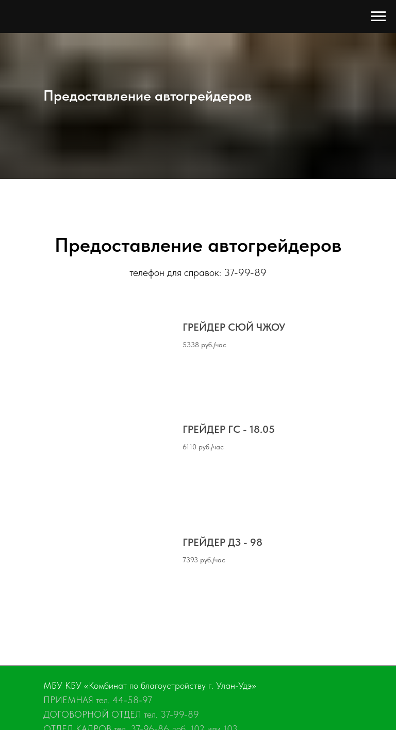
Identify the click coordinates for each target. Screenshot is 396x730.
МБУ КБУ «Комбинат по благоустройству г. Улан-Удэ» (149, 685)
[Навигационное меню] (378, 16)
